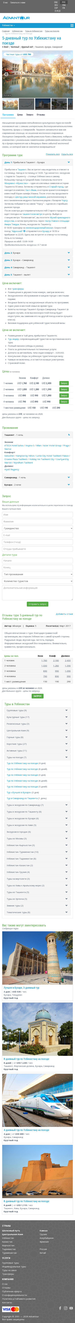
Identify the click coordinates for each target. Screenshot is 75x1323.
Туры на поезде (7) (16, 757)
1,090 (68, 670)
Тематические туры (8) (18, 912)
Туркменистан (9, 1252)
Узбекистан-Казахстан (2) (20, 865)
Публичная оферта (12, 1291)
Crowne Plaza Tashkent (15, 459)
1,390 (68, 665)
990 (57, 670)
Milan (38, 445)
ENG (56, 2)
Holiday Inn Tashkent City (41, 459)
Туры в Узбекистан (33, 31)
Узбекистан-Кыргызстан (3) (21, 845)
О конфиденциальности (14, 1295)
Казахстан (7, 1241)
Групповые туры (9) (17, 710)
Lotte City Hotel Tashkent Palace (52, 455)
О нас (5, 2)
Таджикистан (9, 1249)
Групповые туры (10, 1262)
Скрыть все (67, 154)
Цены (20, 114)
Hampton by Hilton (25, 455)
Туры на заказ (9, 1270)
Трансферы (8, 1273)
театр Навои (51, 220)
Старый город (56, 186)
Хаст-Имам (31, 190)
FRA (64, 5)
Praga (66, 445)
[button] (10, 104)
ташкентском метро (32, 214)
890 (45, 670)
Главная (5, 31)
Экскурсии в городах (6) (19, 831)
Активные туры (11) (17, 750)
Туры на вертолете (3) (18, 878)
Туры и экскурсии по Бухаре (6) (23, 818)
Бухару (45, 231)
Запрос (29, 114)
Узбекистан (17, 31)
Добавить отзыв (64, 613)
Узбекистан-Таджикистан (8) (21, 858)
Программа (8, 114)
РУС (64, 2)
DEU (56, 5)
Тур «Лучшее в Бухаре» (19, 792)
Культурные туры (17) (18, 717)
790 (45, 676)
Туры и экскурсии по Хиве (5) (21, 825)
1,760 (44, 660)
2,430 (68, 660)
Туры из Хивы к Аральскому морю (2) (25, 885)
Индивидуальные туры (14, 1266)
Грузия (43, 1234)
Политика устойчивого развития (18, 1298)
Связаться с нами (17, 2)
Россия (43, 1249)
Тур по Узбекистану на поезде (22, 763)
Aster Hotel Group (52, 445)
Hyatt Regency (11, 469)
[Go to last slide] (6, 74)
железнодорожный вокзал (39, 227)
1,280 (56, 665)
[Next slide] (68, 74)
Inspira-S (30, 445)
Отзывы (41, 114)
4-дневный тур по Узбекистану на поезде (26, 1130)
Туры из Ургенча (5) (17, 898)
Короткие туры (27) (17, 743)
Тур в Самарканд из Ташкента (22, 798)
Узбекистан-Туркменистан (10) (22, 851)
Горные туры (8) (15, 737)
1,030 (44, 665)
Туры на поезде (52, 31)
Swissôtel (9, 455)
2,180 (56, 660)
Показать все (53, 154)
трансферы (18, 288)
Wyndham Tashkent (23, 462)
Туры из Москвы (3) (17, 838)
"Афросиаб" (17, 231)
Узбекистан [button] (8, 25)
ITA (63, 8)
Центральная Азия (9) (18, 730)
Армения (44, 1241)
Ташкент (22, 169)
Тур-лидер (13, 339)
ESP (56, 8)
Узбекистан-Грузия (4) (18, 872)
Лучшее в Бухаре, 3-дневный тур (21, 987)
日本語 (58, 11)
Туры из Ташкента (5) (18, 892)
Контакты (7, 1302)
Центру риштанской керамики (30, 196)
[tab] (37, 710)
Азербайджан (47, 1238)
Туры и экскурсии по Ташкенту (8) (24, 811)
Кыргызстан (8, 1245)
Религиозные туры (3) (18, 723)
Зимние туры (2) (15, 905)
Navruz (7, 448)
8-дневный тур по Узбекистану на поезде (26, 1059)
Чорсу (65, 200)
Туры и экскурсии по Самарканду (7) (25, 805)
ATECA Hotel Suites (14, 445)
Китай (43, 1252)
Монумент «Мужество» (16, 183)
